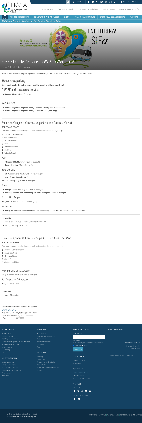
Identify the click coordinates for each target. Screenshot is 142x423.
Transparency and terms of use (47, 367)
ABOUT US (102, 415)
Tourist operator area (9, 365)
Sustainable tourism (8, 362)
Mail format (88, 342)
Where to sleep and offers (129, 9)
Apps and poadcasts (44, 342)
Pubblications (42, 333)
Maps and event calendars (46, 336)
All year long (6, 350)
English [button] (79, 2)
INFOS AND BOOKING (132, 342)
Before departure (7, 347)
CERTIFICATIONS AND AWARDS (131, 415)
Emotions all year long (67, 9)
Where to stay (6, 333)
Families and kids (7, 336)
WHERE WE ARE (113, 415)
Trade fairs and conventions (11, 370)
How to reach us (46, 9)
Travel (12, 67)
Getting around (24, 67)
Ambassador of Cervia (80, 373)
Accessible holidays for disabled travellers (16, 342)
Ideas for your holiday (89, 9)
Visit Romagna (109, 9)
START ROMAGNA (9, 310)
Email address (77, 333)
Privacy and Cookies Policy (46, 362)
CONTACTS (93, 415)
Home (4, 67)
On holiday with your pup (10, 344)
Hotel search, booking (132, 346)
